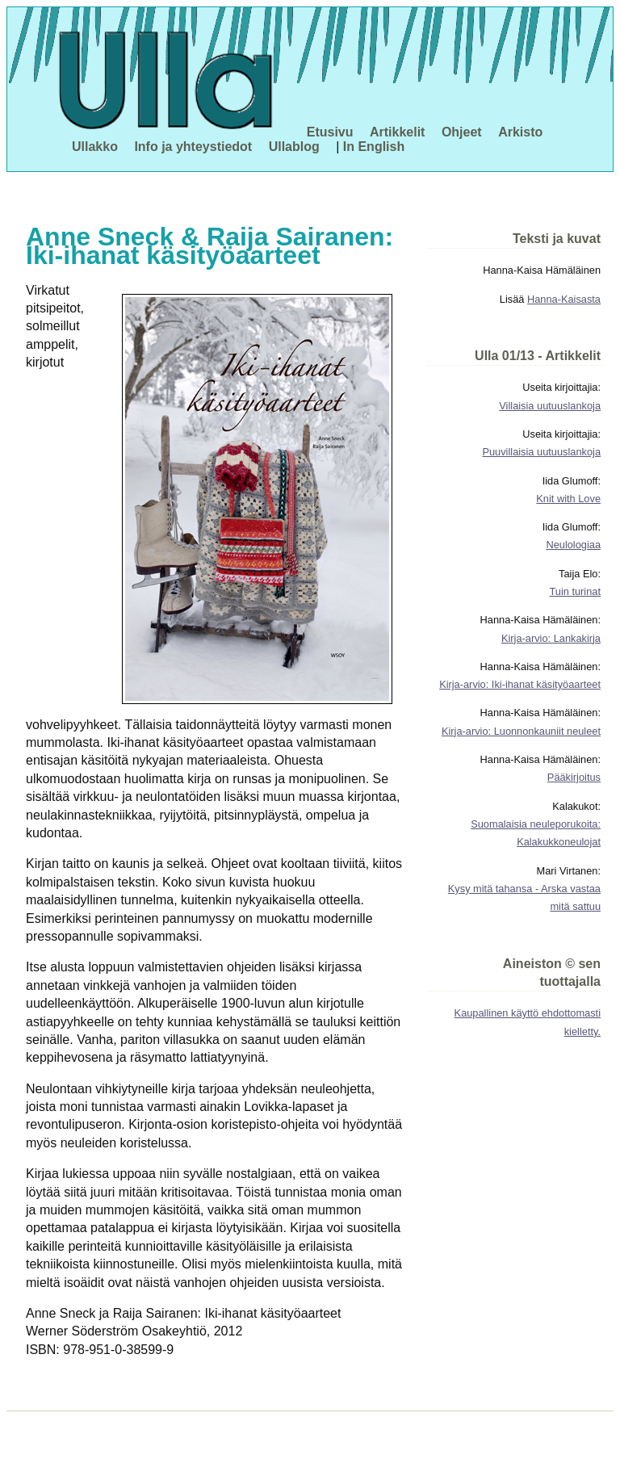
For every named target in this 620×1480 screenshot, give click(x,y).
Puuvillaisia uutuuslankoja (541, 452)
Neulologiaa (573, 545)
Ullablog (294, 146)
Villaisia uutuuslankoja (550, 406)
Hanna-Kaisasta (564, 299)
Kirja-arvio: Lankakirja (551, 638)
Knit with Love (568, 499)
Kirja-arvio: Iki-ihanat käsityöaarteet (520, 684)
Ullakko (95, 146)
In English (373, 146)
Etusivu (330, 132)
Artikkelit (397, 132)
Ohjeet (462, 132)
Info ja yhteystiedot (193, 146)
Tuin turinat (575, 591)
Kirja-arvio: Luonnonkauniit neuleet (521, 731)
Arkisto (520, 132)
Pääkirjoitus (574, 777)
